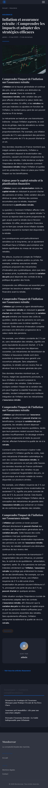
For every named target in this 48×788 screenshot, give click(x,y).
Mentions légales (8, 770)
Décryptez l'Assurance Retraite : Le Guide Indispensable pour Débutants (21, 719)
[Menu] (43, 2)
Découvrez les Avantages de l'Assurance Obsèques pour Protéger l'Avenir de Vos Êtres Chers (23, 702)
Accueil (4, 8)
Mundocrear (9, 741)
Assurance (13, 8)
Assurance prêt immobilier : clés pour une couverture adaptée (22, 711)
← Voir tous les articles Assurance (16, 671)
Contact (5, 774)
